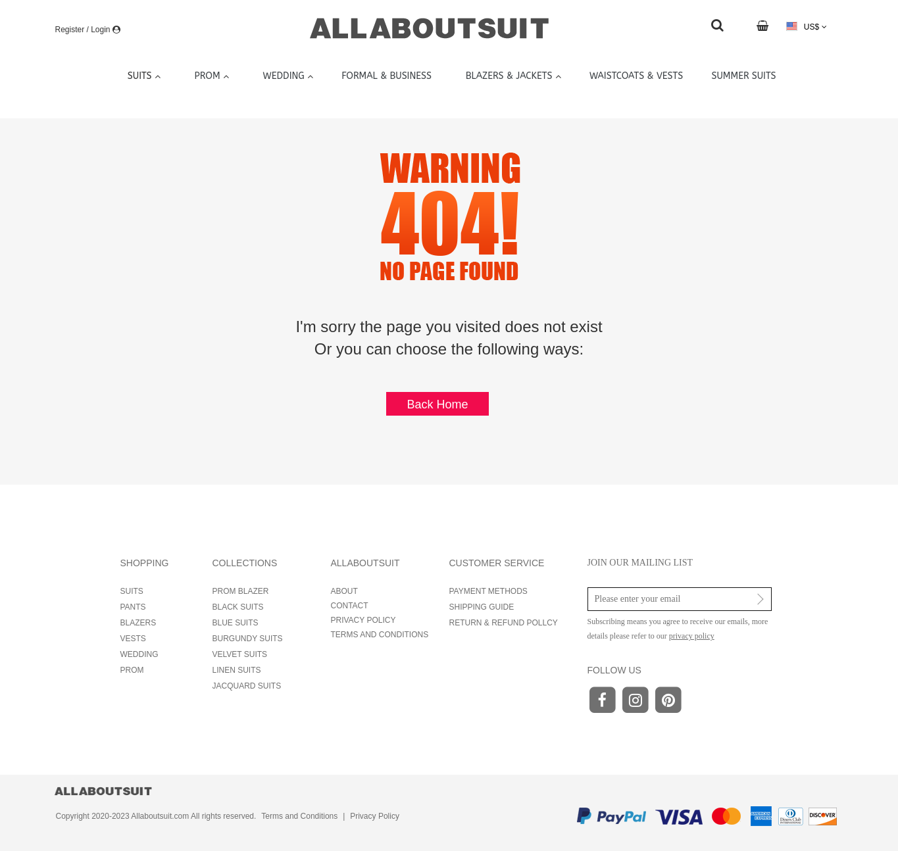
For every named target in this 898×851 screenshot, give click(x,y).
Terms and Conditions (299, 816)
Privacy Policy (374, 816)
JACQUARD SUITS (247, 686)
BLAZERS (138, 622)
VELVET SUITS (240, 654)
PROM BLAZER (240, 591)
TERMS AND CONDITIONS (380, 634)
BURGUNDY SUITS (247, 638)
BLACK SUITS (238, 607)
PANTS (133, 607)
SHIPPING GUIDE (481, 607)
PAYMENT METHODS (488, 591)
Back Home (437, 404)
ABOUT (344, 591)
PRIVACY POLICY (363, 620)
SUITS (131, 591)
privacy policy (691, 636)
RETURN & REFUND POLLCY (503, 622)
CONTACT (349, 605)
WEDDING (139, 654)
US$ (806, 27)
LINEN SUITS (236, 670)
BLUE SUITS (235, 622)
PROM (132, 670)
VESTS (133, 638)
